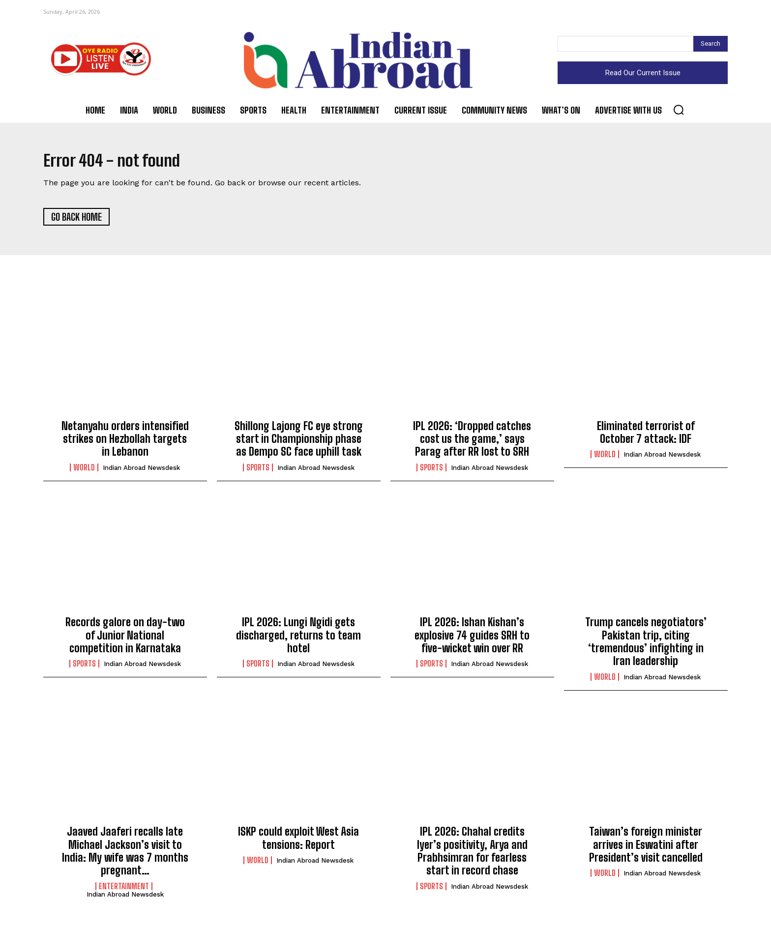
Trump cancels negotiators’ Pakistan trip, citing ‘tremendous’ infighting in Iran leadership (646, 646)
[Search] (710, 44)
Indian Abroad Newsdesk (141, 471)
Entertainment (124, 890)
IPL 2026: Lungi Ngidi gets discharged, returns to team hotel (298, 639)
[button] (678, 109)
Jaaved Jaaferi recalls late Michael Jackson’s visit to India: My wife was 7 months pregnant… (125, 855)
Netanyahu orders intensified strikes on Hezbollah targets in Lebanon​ (125, 443)
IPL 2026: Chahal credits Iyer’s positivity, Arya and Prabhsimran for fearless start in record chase (472, 855)
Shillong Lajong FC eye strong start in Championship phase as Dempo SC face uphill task (299, 443)
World (84, 471)
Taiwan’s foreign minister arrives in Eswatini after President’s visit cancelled (646, 849)
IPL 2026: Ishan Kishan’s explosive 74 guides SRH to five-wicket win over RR (472, 639)
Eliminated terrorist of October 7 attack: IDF (646, 436)
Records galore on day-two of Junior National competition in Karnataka (125, 639)
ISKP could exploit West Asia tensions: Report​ (298, 842)
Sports (257, 471)
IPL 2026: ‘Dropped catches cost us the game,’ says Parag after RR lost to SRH (472, 443)
